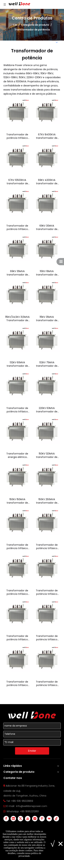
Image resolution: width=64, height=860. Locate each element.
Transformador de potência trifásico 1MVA (17, 683)
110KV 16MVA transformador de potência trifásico (46, 272)
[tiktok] (56, 818)
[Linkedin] (13, 818)
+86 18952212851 (29, 811)
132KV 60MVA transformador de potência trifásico (17, 364)
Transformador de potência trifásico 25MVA (47, 546)
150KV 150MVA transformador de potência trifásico (17, 501)
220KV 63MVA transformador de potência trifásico (46, 409)
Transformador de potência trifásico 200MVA (17, 637)
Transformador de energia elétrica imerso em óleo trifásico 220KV (17, 455)
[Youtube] (27, 818)
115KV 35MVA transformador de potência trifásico (46, 318)
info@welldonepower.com (31, 806)
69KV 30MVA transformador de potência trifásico (46, 227)
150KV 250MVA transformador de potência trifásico (46, 501)
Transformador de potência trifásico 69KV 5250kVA (17, 227)
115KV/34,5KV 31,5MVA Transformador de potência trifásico (17, 318)
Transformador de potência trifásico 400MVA (47, 637)
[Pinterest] (42, 818)
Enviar (32, 751)
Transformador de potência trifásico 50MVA (47, 592)
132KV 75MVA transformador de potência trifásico (46, 364)
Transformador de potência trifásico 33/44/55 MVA (17, 592)
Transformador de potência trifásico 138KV (17, 409)
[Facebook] (6, 818)
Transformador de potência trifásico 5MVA (47, 683)
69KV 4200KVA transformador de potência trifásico (46, 181)
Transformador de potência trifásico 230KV (17, 546)
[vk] (49, 818)
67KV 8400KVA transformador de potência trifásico (46, 136)
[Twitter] (20, 818)
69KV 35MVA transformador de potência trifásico (17, 272)
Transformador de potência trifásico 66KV (17, 136)
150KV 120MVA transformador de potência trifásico (46, 455)
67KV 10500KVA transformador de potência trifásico (17, 181)
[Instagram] (35, 818)
